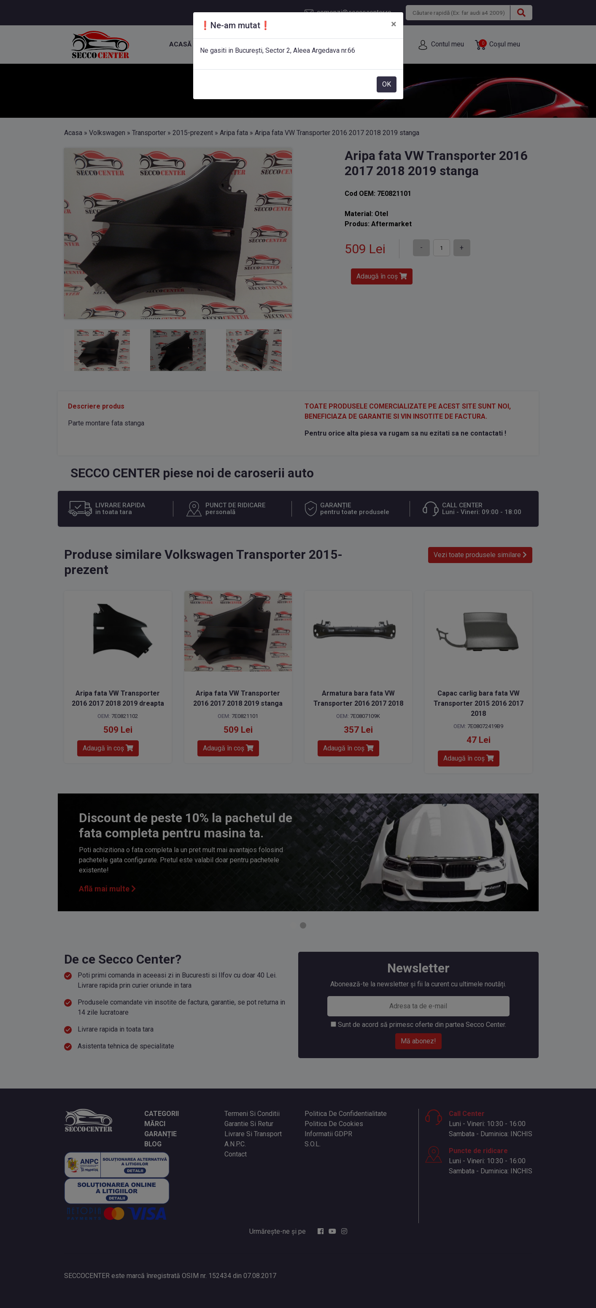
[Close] (393, 24)
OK (386, 84)
